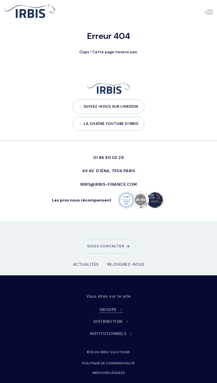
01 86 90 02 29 (108, 157)
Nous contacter (105, 248)
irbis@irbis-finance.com (108, 184)
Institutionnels (111, 335)
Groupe (111, 311)
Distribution (111, 323)
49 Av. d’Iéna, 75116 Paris (108, 170)
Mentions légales (108, 375)
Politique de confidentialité (108, 365)
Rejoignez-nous (125, 266)
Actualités (86, 266)
